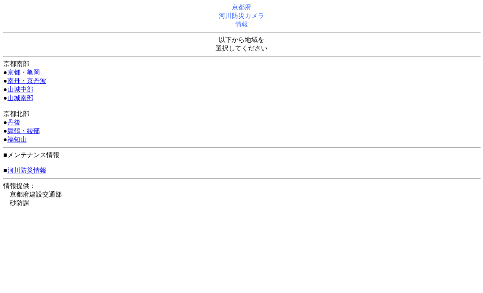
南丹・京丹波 (26, 80)
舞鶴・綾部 (23, 130)
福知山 (17, 139)
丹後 (13, 122)
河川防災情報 (26, 170)
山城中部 (20, 89)
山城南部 (20, 97)
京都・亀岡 (23, 72)
